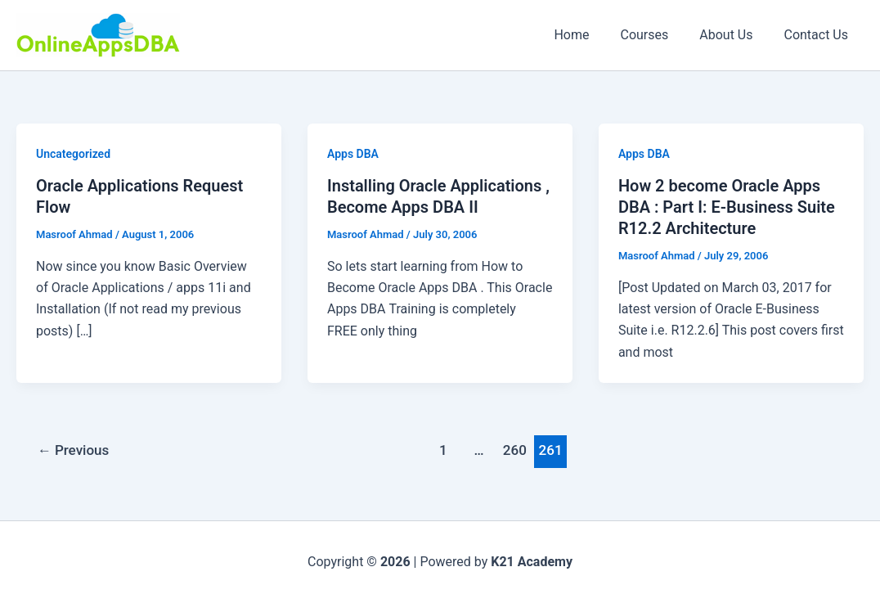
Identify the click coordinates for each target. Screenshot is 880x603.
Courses (656, 35)
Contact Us (818, 35)
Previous (74, 450)
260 (515, 450)
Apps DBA (353, 153)
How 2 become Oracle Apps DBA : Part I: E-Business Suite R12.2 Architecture (726, 207)
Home (588, 35)
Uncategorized (73, 153)
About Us (733, 35)
